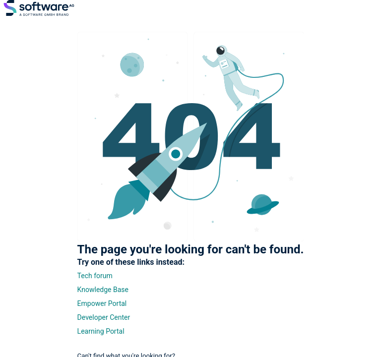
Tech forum (95, 276)
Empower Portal (102, 303)
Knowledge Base (102, 290)
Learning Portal (101, 331)
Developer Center (103, 317)
